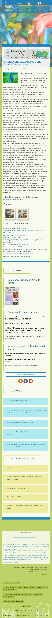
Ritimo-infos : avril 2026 (11, 237)
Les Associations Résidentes (13, 601)
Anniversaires (40, 546)
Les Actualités (26, 10)
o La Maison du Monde (12, 583)
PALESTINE (27, 559)
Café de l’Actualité (21, 550)
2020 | (32, 544)
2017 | (21, 544)
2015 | (14, 544)
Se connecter (17, 615)
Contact (26, 615)
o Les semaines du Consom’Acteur (34, 587)
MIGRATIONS (6, 559)
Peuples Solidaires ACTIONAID (38, 559)
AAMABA (12, 546)
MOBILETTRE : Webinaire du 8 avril (15, 235)
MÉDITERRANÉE (43, 557)
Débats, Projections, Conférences (11, 552)
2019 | (29, 544)
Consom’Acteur (42, 550)
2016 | (17, 544)
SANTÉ (4, 562)
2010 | (4, 544)
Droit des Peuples (44, 552)
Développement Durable (25, 552)
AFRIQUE (17, 546)
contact (44, 574)
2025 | (4, 546)
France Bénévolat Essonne (33, 555)
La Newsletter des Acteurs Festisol (15, 228)
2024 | (47, 544)
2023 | (43, 544)
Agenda (19, 3)
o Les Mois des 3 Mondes (12, 587)
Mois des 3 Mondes (17, 560)
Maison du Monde (31, 557)
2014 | (11, 544)
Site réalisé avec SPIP (42, 615)
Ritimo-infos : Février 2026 (12, 247)
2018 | (25, 544)
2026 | (8, 546)
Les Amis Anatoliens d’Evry (20, 557)
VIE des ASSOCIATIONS (22, 458)
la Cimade (42, 555)
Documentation (35, 552)
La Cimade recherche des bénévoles (16, 244)
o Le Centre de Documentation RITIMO (17, 594)
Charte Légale (26, 606)
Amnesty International (31, 546)
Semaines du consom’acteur (22, 312)
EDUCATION (15, 555)
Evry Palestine (22, 555)
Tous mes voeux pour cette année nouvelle (18, 254)
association (11, 549)
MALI (37, 557)
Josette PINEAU (22, 69)
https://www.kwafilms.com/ (12, 199)
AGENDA (17, 270)
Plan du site (7, 615)
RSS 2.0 (33, 615)
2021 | (36, 544)
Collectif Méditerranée (32, 550)
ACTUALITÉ (16, 391)
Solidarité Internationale (12, 562)
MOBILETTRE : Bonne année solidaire (16, 256)
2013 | (7, 544)
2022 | (40, 544)
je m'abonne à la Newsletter (25, 374)
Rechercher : (26, 533)
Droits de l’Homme (7, 555)
